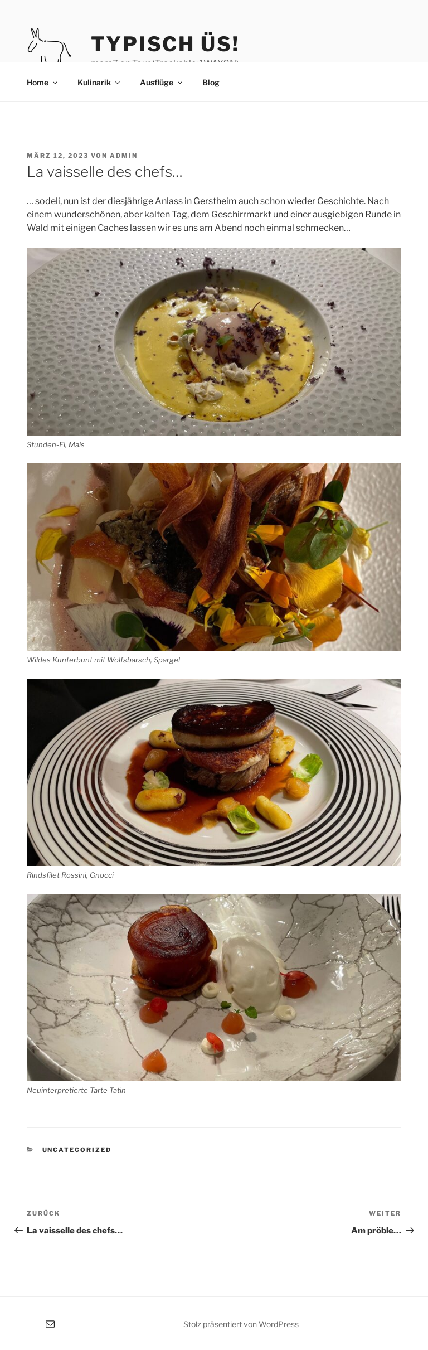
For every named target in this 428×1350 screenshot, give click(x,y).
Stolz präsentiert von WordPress (241, 1324)
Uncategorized (77, 1150)
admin (124, 155)
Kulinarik (99, 82)
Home (43, 82)
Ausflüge (162, 82)
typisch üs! (165, 44)
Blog (211, 82)
